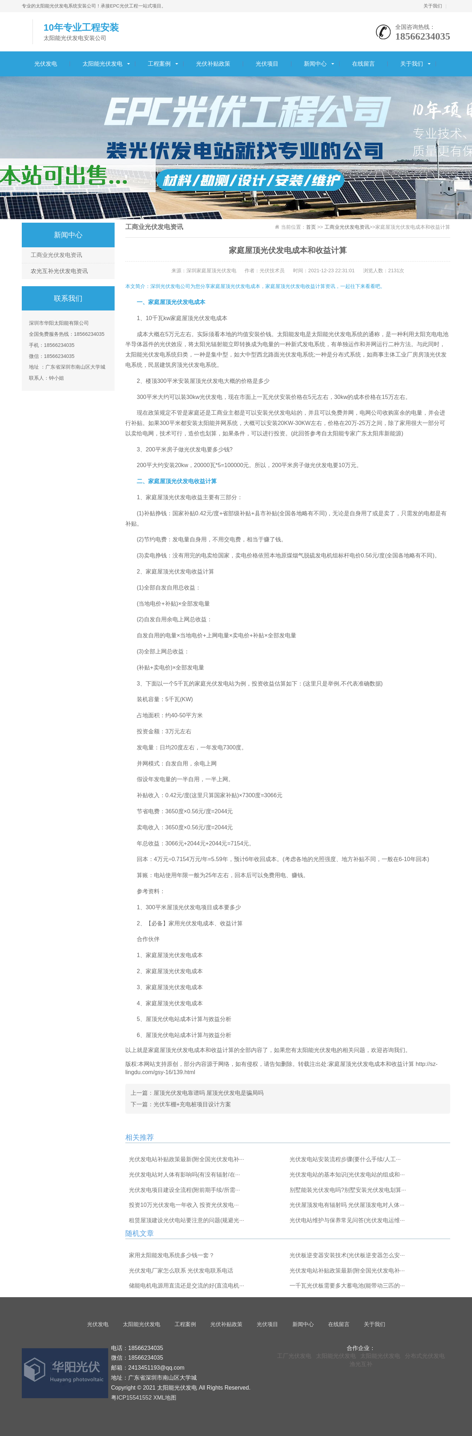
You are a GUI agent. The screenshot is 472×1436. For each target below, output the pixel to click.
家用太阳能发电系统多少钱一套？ (172, 1255)
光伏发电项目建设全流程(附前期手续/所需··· (184, 1190)
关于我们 (432, 6)
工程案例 (159, 64)
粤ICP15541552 (131, 1398)
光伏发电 (45, 64)
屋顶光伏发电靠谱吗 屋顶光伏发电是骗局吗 (208, 1093)
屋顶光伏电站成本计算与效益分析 (188, 1019)
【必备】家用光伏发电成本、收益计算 (194, 923)
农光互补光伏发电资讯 (59, 271)
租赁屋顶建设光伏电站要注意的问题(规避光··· (186, 1220)
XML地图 (164, 1398)
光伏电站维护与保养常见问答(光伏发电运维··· (347, 1220)
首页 (311, 227)
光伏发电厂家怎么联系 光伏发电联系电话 (181, 1271)
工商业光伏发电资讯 (56, 255)
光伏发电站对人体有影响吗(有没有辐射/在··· (184, 1175)
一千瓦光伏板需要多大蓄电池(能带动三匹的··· (347, 1286)
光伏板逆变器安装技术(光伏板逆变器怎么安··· (347, 1255)
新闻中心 (315, 64)
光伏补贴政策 (213, 64)
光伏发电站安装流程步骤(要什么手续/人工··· (345, 1159)
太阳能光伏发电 (102, 64)
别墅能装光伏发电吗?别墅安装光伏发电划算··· (348, 1190)
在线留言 (363, 64)
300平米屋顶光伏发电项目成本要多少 (193, 907)
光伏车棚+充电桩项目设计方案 (192, 1104)
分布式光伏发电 (425, 1356)
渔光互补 (361, 1364)
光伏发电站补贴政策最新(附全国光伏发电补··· (186, 1159)
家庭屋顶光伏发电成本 (174, 955)
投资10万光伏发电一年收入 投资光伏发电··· (184, 1205)
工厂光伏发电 (294, 1356)
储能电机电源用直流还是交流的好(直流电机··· (186, 1286)
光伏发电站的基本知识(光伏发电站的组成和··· (347, 1175)
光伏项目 (267, 64)
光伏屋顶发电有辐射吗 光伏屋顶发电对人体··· (347, 1205)
